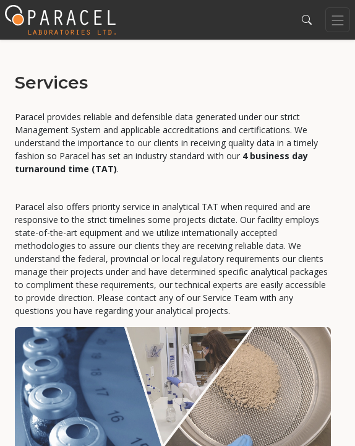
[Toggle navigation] (337, 19)
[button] (306, 19)
